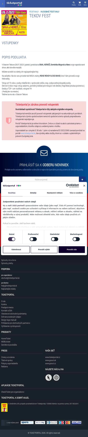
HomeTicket (5, 338)
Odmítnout (16, 249)
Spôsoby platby (7, 263)
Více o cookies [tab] (76, 193)
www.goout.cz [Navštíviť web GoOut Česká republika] (50, 363)
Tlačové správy (7, 360)
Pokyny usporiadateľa (9, 363)
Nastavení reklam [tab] (55, 193)
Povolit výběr (44, 249)
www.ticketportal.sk (28, 133)
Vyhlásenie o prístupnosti (10, 326)
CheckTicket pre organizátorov (12, 392)
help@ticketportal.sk (9, 285)
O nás (3, 301)
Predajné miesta (7, 307)
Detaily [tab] (33, 193)
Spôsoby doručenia (8, 260)
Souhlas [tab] (11, 193)
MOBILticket (5, 341)
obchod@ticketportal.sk (10, 278)
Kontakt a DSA (6, 310)
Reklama (4, 366)
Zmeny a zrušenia (7, 357)
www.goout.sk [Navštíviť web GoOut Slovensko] (50, 360)
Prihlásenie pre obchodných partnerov (15, 323)
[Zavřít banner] (84, 185)
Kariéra (4, 304)
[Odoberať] (82, 179)
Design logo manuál (8, 320)
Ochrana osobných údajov (11, 316)
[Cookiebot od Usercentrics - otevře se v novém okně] (68, 185)
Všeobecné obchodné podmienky (14, 313)
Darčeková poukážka (9, 344)
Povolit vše (72, 249)
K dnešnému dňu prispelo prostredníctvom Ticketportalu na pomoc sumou (43, 403)
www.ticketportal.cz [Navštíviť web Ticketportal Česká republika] (52, 357)
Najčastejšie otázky (8, 288)
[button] (79, 4)
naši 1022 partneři (16, 205)
